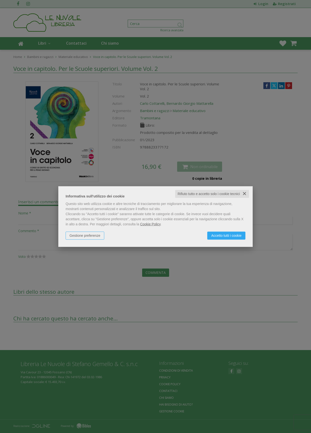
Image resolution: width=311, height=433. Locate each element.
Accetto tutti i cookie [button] (226, 235)
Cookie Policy (150, 224)
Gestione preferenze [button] (84, 235)
